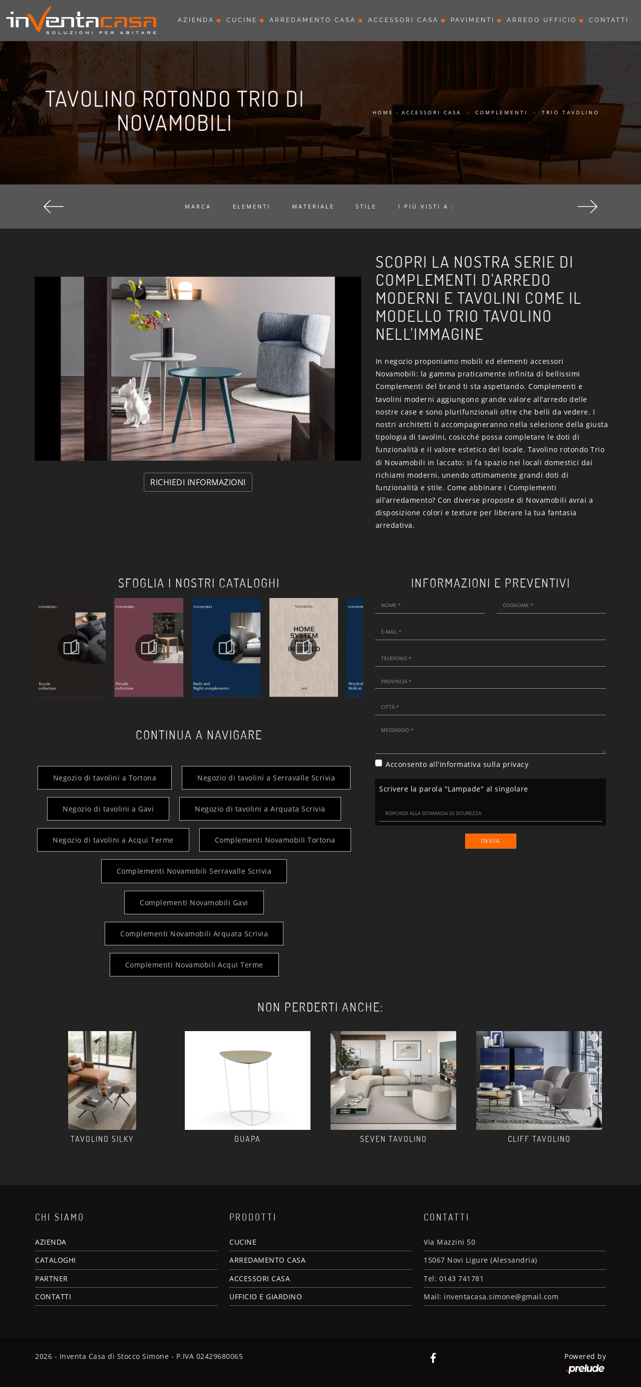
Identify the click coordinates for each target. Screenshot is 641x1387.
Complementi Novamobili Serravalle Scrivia (194, 871)
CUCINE (242, 1242)
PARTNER (51, 1278)
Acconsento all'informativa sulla (457, 764)
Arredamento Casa (312, 20)
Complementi (501, 112)
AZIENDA (51, 1242)
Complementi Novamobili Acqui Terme (194, 964)
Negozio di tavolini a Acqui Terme (113, 840)
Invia (491, 841)
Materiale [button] (313, 206)
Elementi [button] (251, 206)
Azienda (196, 20)
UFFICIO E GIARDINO (265, 1296)
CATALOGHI (55, 1260)
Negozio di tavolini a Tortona (105, 777)
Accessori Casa (403, 20)
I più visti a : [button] (426, 206)
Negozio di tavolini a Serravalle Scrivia (266, 777)
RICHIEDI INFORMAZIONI (198, 482)
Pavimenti (473, 20)
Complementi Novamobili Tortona (275, 840)
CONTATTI (53, 1296)
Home (383, 112)
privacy (516, 764)
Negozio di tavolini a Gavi (108, 809)
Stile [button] (366, 206)
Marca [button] (198, 206)
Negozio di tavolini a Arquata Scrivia (260, 809)
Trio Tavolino (570, 112)
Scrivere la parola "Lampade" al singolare (453, 789)
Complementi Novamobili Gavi (194, 902)
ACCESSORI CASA (259, 1278)
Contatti (609, 20)
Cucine (241, 20)
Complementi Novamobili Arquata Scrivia (194, 933)
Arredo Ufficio (542, 20)
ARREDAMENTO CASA (267, 1260)
